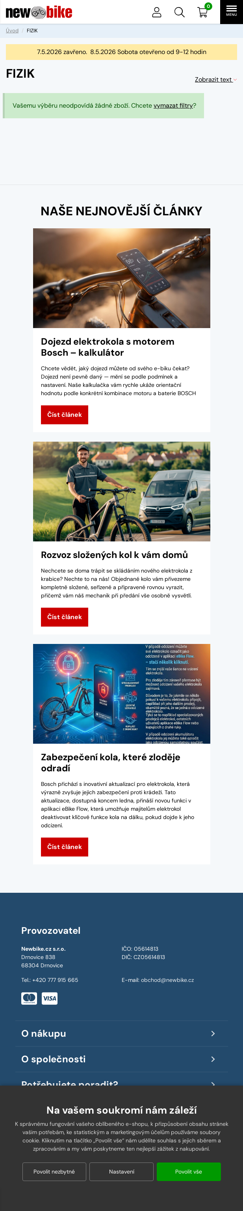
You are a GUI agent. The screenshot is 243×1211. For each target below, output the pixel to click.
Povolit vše (188, 1171)
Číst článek (64, 415)
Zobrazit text (216, 79)
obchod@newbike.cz (167, 979)
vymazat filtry (173, 105)
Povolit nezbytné (54, 1171)
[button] (179, 12)
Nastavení (121, 1171)
